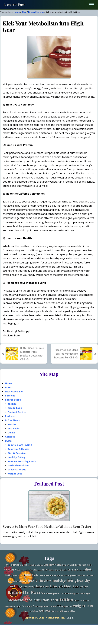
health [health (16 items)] (34, 580)
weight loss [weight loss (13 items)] (83, 605)
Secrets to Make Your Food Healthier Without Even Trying (47, 526)
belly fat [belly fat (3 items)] (22, 565)
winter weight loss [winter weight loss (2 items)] (59, 611)
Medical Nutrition (18, 465)
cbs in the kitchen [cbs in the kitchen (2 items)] (35, 565)
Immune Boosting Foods (21, 461)
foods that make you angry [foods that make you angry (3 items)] (46, 575)
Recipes (11, 403)
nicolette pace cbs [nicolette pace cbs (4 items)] (52, 593)
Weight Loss (14, 473)
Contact (10, 436)
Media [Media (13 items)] (69, 586)
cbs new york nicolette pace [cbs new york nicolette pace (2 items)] (29, 570)
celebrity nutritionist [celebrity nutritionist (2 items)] (58, 570)
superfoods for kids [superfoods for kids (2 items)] (48, 606)
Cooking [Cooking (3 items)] (72, 569)
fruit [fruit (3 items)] (24, 581)
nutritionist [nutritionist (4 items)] (80, 600)
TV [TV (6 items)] (59, 606)
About (9, 387)
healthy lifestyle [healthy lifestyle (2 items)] (28, 587)
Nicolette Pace (14, 5)
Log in (70, 617)
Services (10, 395)
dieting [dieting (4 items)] (9, 575)
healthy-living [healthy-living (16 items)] (64, 580)
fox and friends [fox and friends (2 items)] (15, 581)
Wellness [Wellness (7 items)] (44, 610)
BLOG (8, 440)
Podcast (10, 416)
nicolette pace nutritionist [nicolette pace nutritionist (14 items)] (31, 600)
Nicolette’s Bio (14, 391)
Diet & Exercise (16, 453)
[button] (92, 5)
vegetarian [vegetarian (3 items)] (67, 606)
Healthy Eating (16, 457)
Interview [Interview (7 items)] (42, 586)
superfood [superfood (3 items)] (21, 606)
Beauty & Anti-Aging (19, 444)
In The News (12, 420)
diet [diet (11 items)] (88, 569)
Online (11, 432)
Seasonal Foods (16, 469)
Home (8, 383)
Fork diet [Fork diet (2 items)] (90, 575)
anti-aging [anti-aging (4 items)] (12, 564)
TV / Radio (13, 428)
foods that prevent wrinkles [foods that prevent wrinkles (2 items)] (72, 575)
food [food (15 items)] (27, 574)
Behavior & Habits (18, 448)
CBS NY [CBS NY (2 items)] (45, 570)
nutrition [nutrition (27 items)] (63, 600)
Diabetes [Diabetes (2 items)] (81, 570)
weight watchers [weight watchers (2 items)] (30, 611)
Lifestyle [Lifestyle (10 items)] (56, 586)
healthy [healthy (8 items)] (45, 581)
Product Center (16, 412)
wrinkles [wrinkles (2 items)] (71, 611)
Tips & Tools (14, 407)
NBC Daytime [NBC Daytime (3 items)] (81, 586)
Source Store (13, 399)
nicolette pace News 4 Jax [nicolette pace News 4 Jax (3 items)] (77, 593)
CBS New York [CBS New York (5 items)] (52, 564)
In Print (11, 424)
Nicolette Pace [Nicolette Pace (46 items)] (25, 592)
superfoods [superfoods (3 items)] (33, 606)
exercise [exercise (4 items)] (18, 575)
